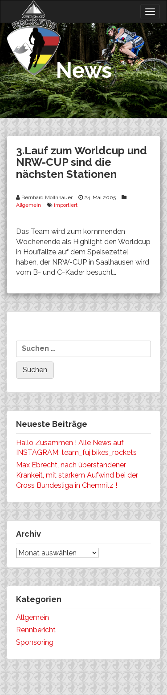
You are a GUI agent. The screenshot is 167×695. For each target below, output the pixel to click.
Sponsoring (34, 642)
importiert (65, 205)
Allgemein (28, 205)
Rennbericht (36, 630)
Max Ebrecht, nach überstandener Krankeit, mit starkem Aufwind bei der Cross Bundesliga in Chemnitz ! (77, 475)
